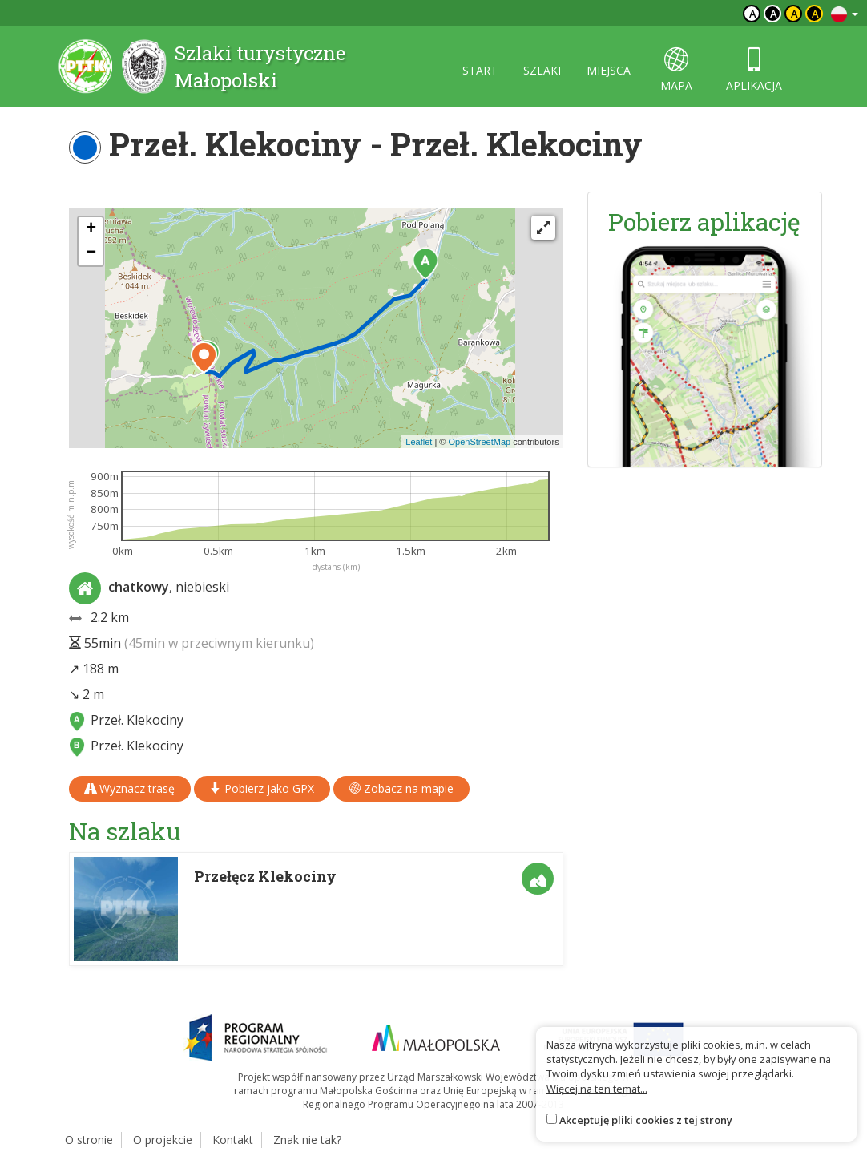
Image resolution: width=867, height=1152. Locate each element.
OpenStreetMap (479, 442)
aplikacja (754, 70)
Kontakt (232, 1139)
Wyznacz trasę (130, 788)
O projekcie (162, 1139)
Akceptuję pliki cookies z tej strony (645, 1120)
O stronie (89, 1139)
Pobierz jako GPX (262, 788)
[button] (425, 264)
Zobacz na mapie (401, 788)
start (480, 70)
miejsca (609, 70)
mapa (676, 70)
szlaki (542, 70)
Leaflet (418, 442)
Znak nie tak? (307, 1139)
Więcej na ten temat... (596, 1088)
